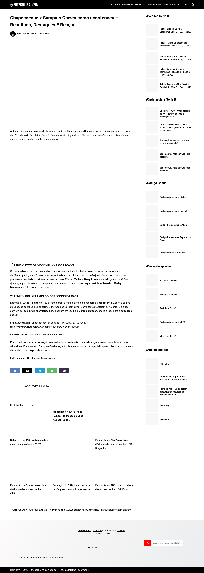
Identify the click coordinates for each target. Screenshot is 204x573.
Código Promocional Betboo (173, 225)
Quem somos (84, 530)
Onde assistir (154, 4)
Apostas (182, 4)
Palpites (170, 4)
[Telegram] (40, 370)
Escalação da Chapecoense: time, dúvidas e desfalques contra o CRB (28, 488)
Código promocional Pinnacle (174, 211)
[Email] (64, 370)
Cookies (121, 530)
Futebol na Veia (19, 509)
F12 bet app (165, 364)
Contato (97, 530)
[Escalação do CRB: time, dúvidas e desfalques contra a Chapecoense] (72, 467)
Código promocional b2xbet (173, 197)
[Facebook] (15, 370)
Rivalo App (165, 419)
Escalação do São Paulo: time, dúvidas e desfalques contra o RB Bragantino (113, 443)
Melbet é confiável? (169, 294)
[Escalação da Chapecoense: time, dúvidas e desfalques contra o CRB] (29, 467)
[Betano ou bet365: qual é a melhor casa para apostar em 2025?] (29, 422)
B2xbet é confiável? (169, 280)
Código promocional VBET (172, 322)
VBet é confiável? (168, 336)
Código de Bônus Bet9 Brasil (173, 252)
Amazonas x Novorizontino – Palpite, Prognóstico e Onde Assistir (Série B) (68, 415)
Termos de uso (102, 533)
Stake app (164, 405)
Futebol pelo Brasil (38, 509)
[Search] (193, 4)
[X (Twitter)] (27, 370)
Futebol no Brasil (133, 4)
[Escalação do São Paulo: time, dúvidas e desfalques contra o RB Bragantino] (114, 422)
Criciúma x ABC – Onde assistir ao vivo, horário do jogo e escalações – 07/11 (175, 114)
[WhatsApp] (52, 370)
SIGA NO (93, 547)
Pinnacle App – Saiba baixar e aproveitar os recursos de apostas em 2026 (174, 392)
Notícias (115, 4)
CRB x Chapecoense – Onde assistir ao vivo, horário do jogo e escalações (176, 127)
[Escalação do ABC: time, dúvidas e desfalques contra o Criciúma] (114, 467)
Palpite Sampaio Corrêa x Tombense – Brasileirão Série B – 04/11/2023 (175, 72)
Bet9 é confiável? (168, 308)
